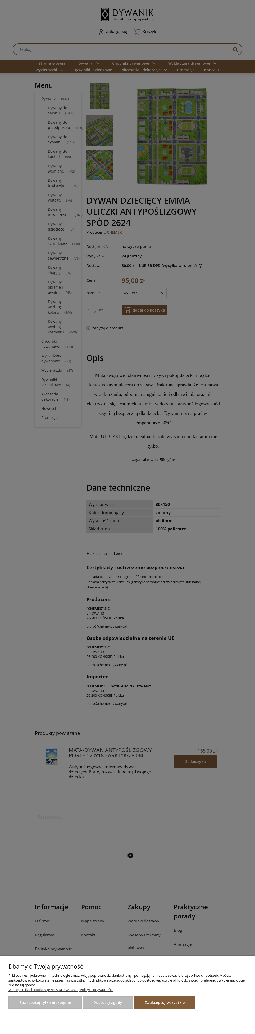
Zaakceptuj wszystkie (165, 1002)
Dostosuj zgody (107, 1002)
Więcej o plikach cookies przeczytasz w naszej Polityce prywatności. (60, 989)
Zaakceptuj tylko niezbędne (45, 1002)
